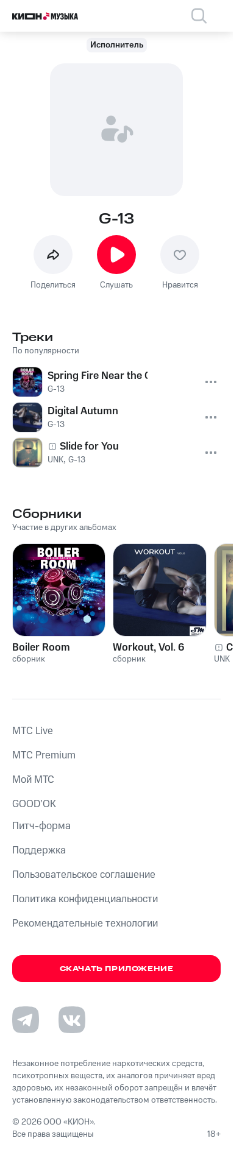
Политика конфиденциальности (85, 899)
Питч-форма (41, 826)
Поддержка (39, 850)
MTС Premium (44, 755)
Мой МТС (33, 779)
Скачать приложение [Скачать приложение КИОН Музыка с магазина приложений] (117, 969)
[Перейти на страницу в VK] (72, 1019)
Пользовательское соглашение (83, 874)
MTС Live (32, 731)
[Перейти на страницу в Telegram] (25, 1019)
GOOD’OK (34, 804)
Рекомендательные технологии (85, 923)
